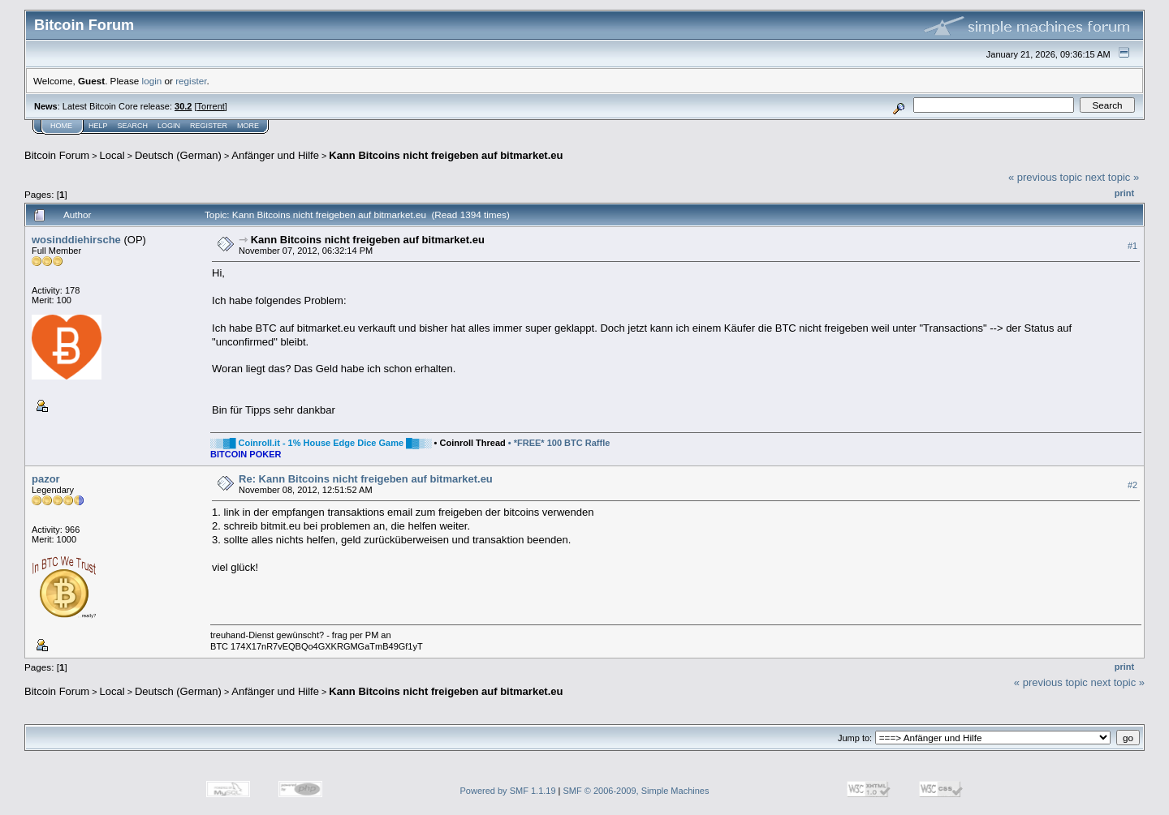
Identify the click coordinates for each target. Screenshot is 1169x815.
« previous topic (1045, 177)
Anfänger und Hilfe (275, 155)
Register (208, 126)
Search (133, 126)
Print (1124, 193)
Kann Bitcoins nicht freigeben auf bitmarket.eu (446, 155)
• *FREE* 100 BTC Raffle (559, 443)
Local (112, 155)
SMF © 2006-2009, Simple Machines (636, 791)
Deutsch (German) (178, 155)
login (152, 80)
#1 (1132, 246)
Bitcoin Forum (56, 155)
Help (98, 126)
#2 (1132, 485)
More (248, 126)
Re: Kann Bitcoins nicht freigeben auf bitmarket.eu (366, 479)
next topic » (1112, 177)
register (190, 80)
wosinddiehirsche (76, 240)
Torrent (211, 106)
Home (61, 126)
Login (168, 126)
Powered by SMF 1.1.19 (508, 791)
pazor (46, 479)
